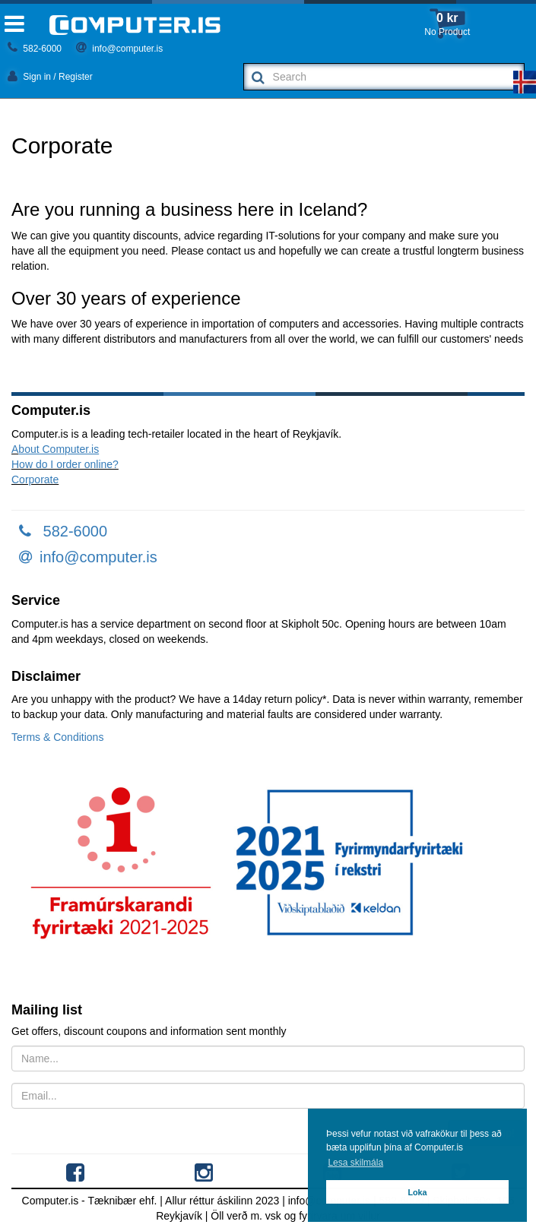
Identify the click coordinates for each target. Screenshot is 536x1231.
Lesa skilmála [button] (355, 1162)
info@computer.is (119, 48)
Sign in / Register (50, 76)
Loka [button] (417, 1192)
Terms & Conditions (57, 737)
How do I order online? (65, 464)
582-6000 (35, 48)
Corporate (35, 479)
